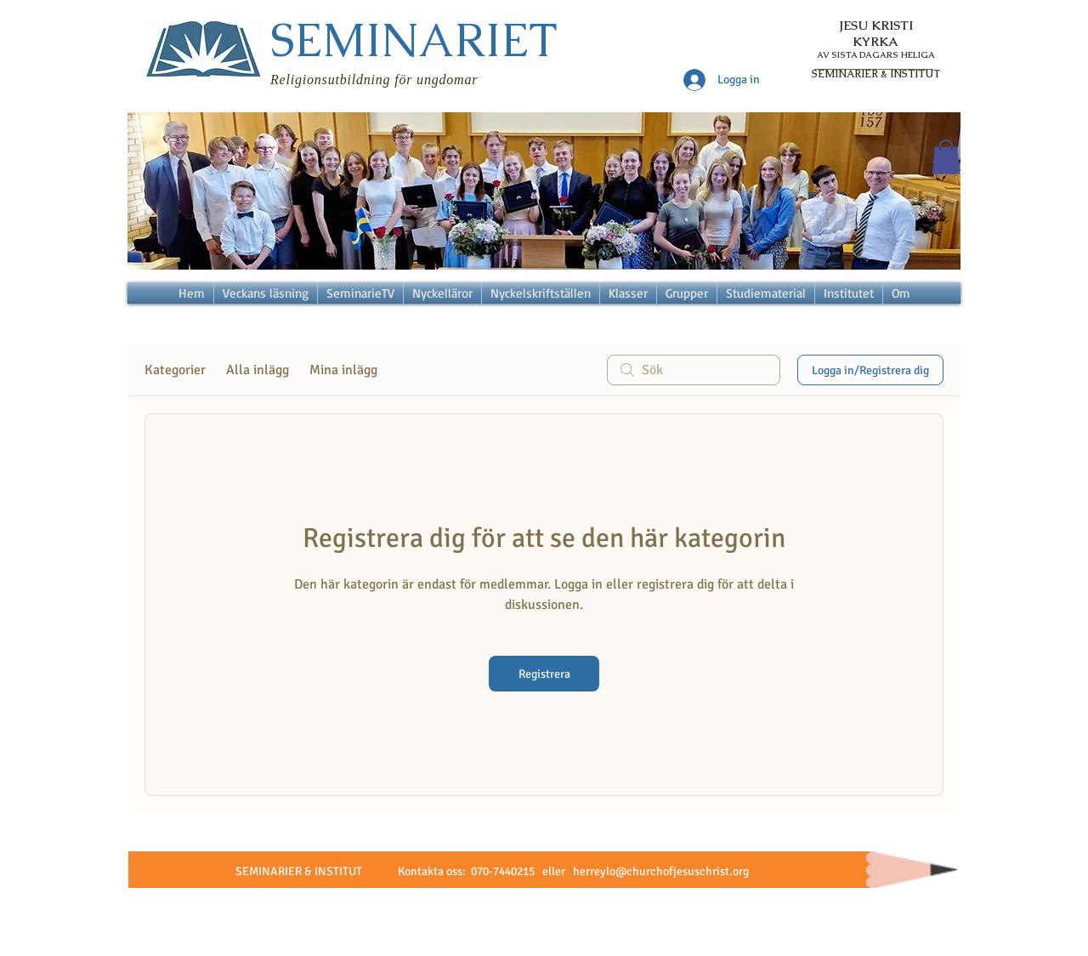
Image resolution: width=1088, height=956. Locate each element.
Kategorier (175, 369)
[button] (946, 156)
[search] (693, 370)
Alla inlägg (257, 369)
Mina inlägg (343, 369)
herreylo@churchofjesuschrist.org (661, 871)
